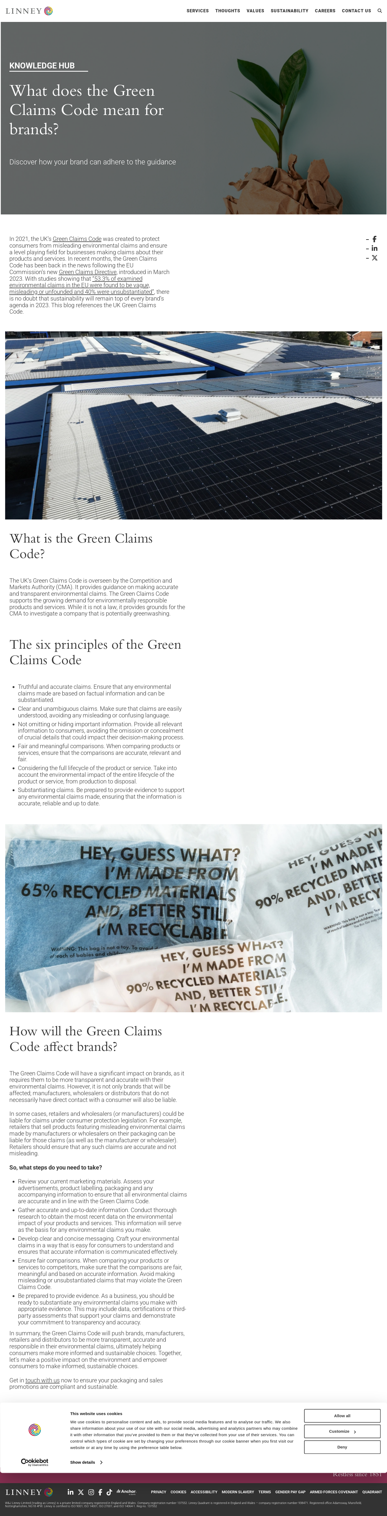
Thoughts (227, 11)
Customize (342, 1474)
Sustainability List (84, 1416)
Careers (325, 11)
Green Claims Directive (88, 272)
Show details (82, 1505)
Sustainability (290, 11)
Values (255, 11)
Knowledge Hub (148, 1416)
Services (198, 11)
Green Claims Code (77, 239)
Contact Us (356, 11)
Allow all (342, 1459)
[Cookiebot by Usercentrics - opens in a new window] (34, 1506)
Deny (342, 1490)
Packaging (204, 1416)
